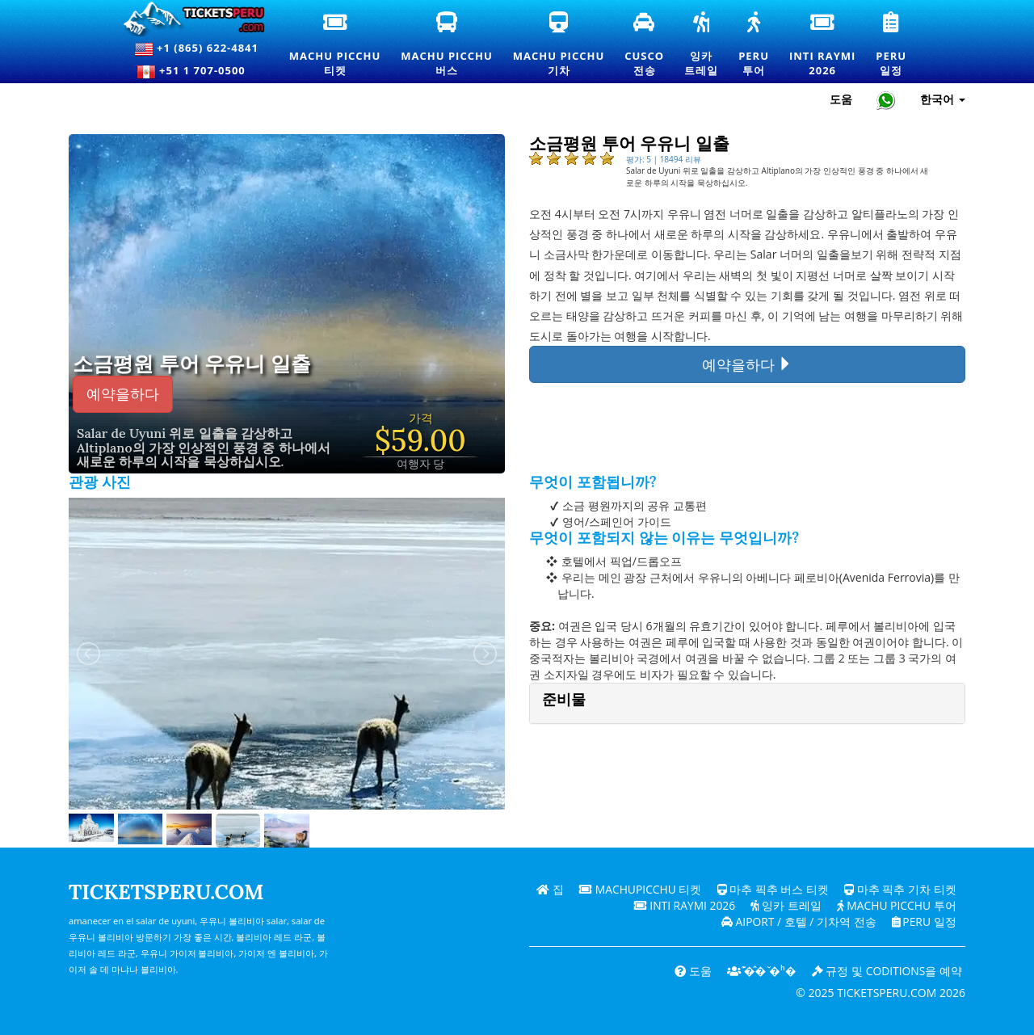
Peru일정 (893, 45)
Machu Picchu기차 (558, 45)
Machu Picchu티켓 (334, 45)
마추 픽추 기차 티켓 (900, 889)
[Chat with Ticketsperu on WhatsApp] (886, 99)
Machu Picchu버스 (452, 45)
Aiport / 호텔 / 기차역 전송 (797, 921)
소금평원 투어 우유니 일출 (192, 364)
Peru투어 (754, 45)
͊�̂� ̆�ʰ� (760, 970)
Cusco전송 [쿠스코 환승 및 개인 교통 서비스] (645, 45)
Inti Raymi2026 (825, 45)
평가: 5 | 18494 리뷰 (663, 159)
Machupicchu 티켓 (639, 889)
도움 (690, 970)
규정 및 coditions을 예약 (886, 970)
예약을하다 (122, 394)
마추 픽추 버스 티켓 (773, 889)
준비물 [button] (564, 699)
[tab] (747, 703)
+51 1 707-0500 (196, 72)
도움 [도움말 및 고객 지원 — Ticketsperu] (841, 99)
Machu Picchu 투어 (895, 905)
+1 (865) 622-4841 (196, 49)
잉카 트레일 (784, 905)
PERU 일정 (923, 921)
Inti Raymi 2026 (682, 905)
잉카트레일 (702, 45)
